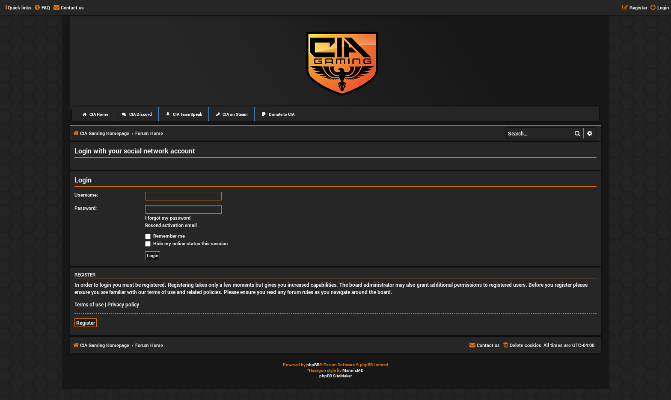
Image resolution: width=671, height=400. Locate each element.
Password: (85, 208)
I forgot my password (167, 218)
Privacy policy (123, 304)
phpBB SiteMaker (335, 376)
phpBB (312, 365)
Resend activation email (171, 225)
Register (85, 322)
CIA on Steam (231, 114)
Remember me (165, 235)
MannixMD (353, 370)
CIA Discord (137, 114)
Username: (86, 194)
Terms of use (89, 304)
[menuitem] (42, 8)
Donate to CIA (277, 114)
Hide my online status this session (186, 243)
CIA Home (95, 114)
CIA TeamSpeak (183, 114)
